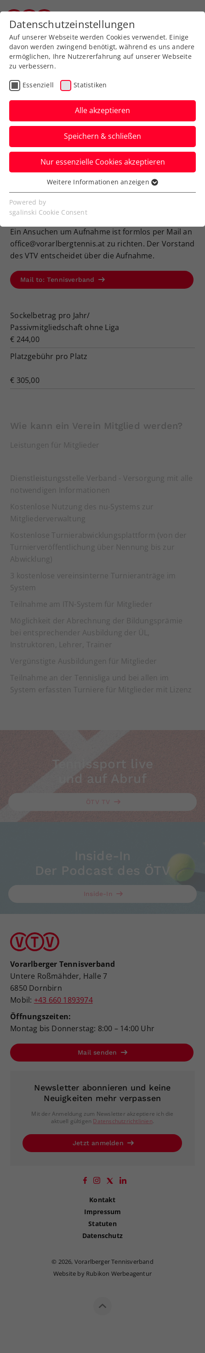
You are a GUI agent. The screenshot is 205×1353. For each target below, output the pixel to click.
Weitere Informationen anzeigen (102, 181)
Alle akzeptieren (102, 110)
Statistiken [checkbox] (90, 84)
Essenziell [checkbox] (38, 84)
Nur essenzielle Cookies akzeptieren (102, 162)
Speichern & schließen (102, 136)
